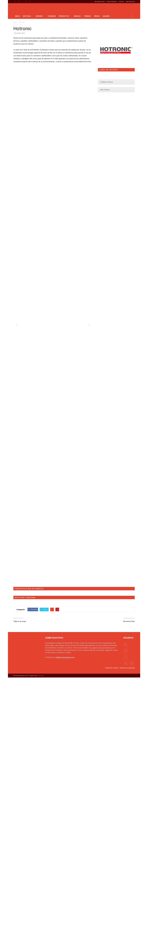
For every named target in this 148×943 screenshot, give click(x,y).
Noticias (27, 16)
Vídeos (97, 16)
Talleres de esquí (19, 621)
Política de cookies (111, 668)
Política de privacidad (127, 668)
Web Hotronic (105, 90)
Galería (106, 16)
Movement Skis (129, 621)
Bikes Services (130, 1)
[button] (132, 16)
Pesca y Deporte (112, 1)
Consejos (52, 16)
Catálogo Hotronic (106, 82)
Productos (64, 16)
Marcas (77, 16)
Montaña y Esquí (100, 1)
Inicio (17, 16)
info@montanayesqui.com (65, 657)
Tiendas (87, 16)
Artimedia (40, 675)
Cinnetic (121, 1)
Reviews (40, 16)
